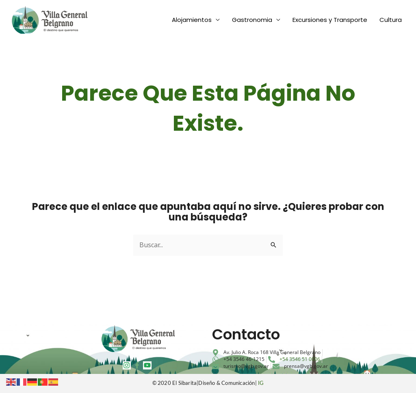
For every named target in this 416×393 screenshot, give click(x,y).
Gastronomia (252, 19)
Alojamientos (192, 19)
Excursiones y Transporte (329, 19)
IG (261, 383)
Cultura (390, 19)
